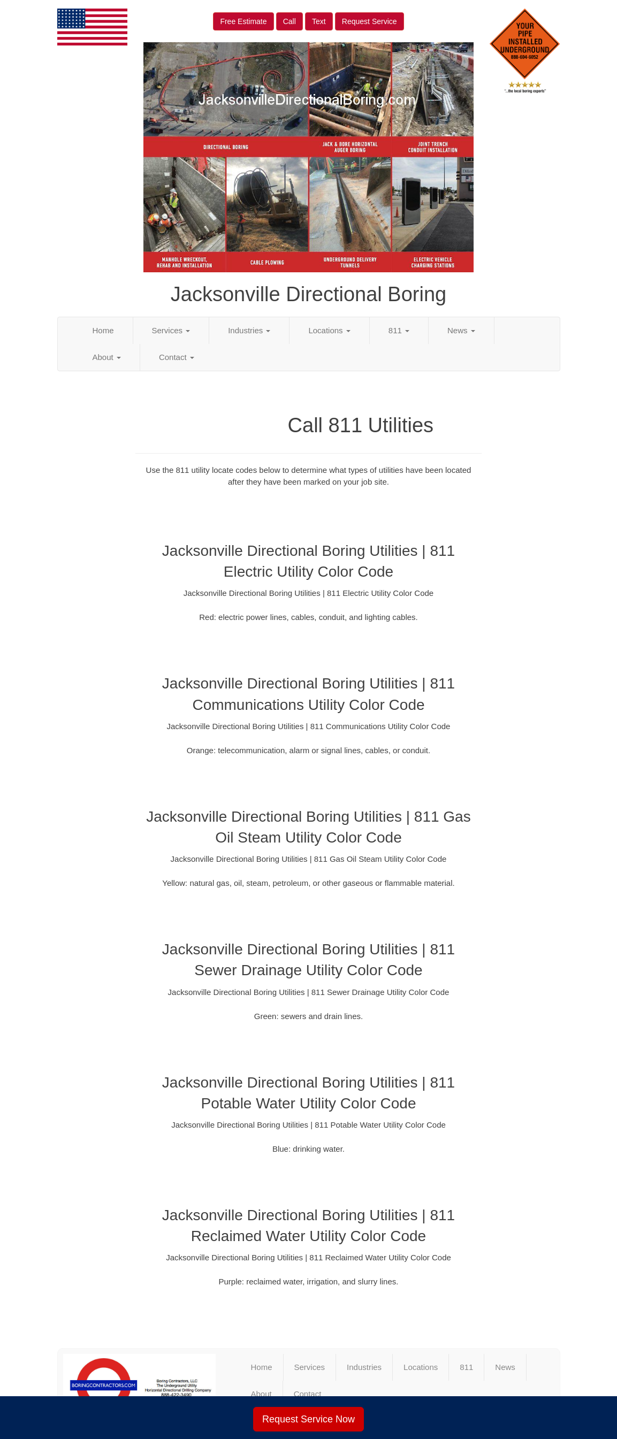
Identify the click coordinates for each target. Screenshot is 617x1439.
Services (171, 330)
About (107, 357)
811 (399, 330)
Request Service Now (308, 1419)
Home (103, 330)
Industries (249, 330)
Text (319, 21)
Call (289, 21)
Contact (176, 357)
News (461, 330)
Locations (329, 330)
